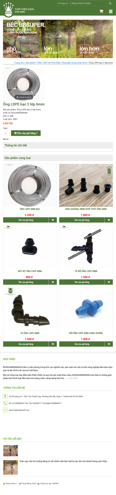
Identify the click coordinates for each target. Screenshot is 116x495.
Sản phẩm (30, 62)
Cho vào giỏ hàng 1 (26, 133)
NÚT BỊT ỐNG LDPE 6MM (30, 271)
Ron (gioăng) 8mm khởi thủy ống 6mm (86, 209)
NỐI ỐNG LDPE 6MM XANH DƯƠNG (86, 333)
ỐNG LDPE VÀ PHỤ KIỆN (48, 62)
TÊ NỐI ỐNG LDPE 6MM (86, 271)
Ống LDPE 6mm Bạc (30, 209)
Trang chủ (19, 62)
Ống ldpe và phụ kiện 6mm (74, 62)
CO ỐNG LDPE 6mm (30, 333)
